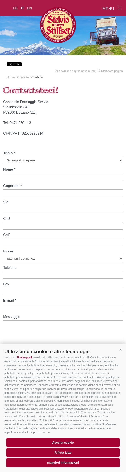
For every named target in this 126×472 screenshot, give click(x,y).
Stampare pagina (112, 71)
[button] (120, 350)
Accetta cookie (63, 442)
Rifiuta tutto (63, 452)
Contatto (23, 77)
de (15, 8)
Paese (8, 251)
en (29, 8)
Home (11, 77)
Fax (6, 284)
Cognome (11, 186)
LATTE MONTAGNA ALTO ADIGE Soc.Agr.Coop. (63, 25)
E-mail (8, 300)
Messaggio (11, 317)
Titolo (8, 153)
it (22, 8)
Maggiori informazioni (63, 462)
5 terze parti (24, 357)
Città (6, 218)
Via (5, 202)
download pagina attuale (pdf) (77, 71)
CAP (6, 235)
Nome (8, 169)
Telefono (10, 268)
